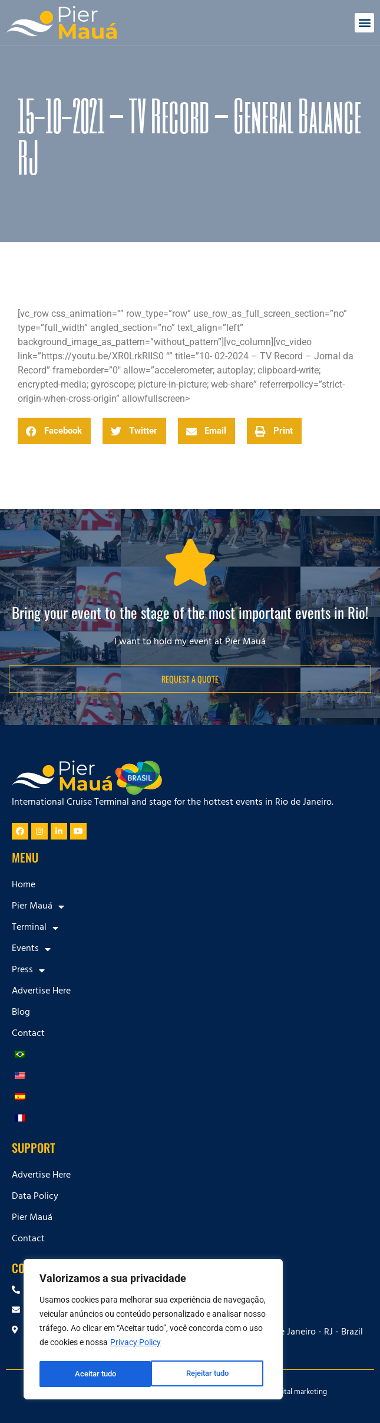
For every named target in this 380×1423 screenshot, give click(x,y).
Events (31, 949)
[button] (364, 22)
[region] (153, 1330)
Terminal (35, 928)
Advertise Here (41, 992)
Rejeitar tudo (95, 1374)
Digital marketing (299, 1393)
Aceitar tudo (212, 1374)
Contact (28, 1034)
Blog (21, 1013)
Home (23, 885)
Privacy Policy (135, 1344)
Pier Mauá (38, 906)
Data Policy (35, 1197)
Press (28, 970)
